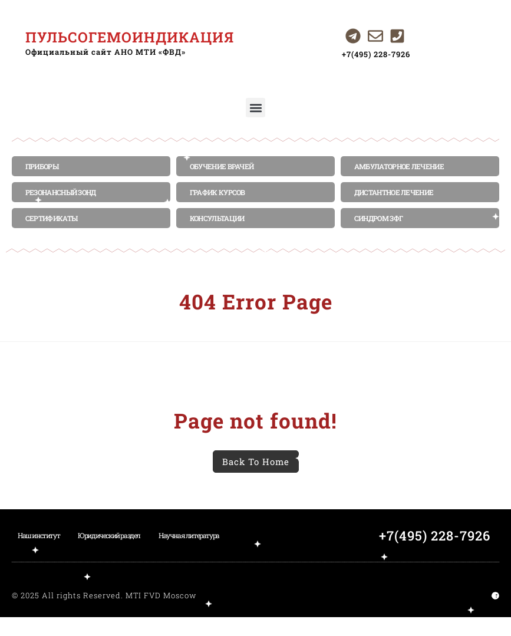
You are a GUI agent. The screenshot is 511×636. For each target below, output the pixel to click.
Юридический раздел (109, 535)
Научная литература (189, 535)
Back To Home (255, 461)
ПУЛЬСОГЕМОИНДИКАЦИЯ (129, 37)
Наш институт (39, 535)
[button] (255, 107)
